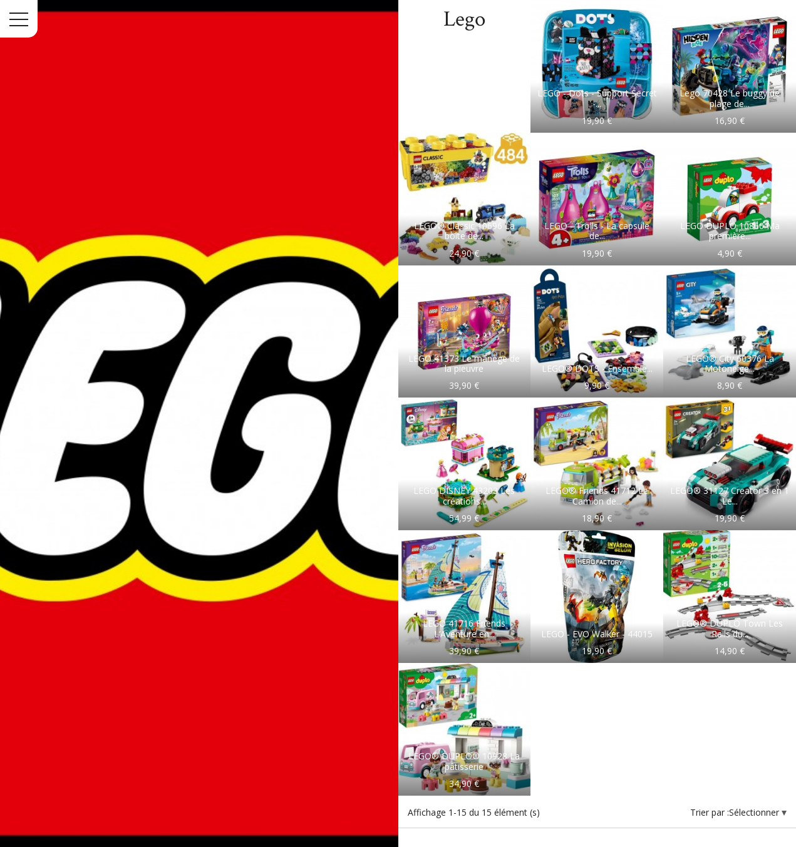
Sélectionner (755, 812)
